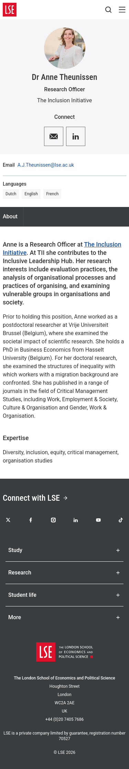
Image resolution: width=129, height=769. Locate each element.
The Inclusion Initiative (64, 100)
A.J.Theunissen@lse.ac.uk (46, 165)
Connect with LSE (35, 498)
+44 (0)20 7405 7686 (64, 719)
